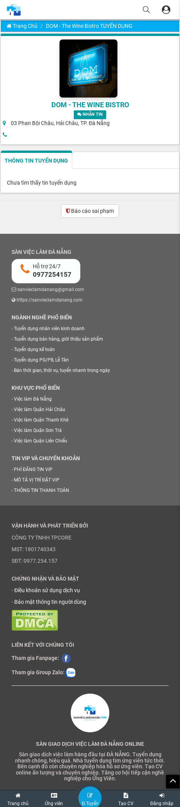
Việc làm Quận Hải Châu (39, 409)
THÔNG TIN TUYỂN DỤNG (36, 161)
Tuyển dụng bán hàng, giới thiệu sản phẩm (58, 339)
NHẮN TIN (90, 114)
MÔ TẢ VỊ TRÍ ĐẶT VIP (36, 480)
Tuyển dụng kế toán (34, 349)
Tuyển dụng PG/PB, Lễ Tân (41, 360)
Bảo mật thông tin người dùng (50, 602)
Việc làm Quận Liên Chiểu (40, 441)
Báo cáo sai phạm (90, 211)
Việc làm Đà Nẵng (33, 399)
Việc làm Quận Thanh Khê (41, 420)
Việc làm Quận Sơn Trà (38, 430)
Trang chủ (22, 26)
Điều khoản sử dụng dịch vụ (47, 590)
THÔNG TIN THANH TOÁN (41, 490)
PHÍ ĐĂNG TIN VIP (33, 469)
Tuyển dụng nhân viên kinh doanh (49, 328)
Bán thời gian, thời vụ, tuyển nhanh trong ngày (62, 370)
